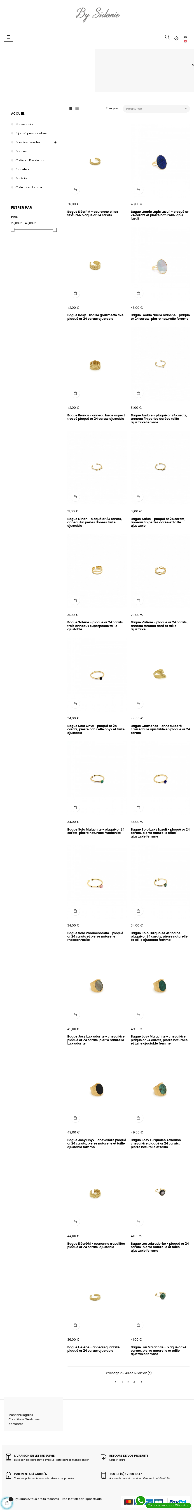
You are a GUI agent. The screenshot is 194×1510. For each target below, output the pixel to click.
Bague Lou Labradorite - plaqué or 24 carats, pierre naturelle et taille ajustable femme (160, 1247)
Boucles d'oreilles (28, 142)
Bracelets (22, 169)
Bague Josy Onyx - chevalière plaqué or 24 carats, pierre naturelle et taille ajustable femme (96, 1144)
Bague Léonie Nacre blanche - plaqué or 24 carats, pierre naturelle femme (160, 317)
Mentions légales (21, 1415)
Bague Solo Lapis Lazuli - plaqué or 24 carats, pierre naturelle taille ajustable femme (160, 833)
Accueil (17, 113)
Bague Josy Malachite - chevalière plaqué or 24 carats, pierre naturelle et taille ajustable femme (159, 1040)
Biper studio (93, 1499)
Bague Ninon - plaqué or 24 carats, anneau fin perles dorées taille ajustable (94, 523)
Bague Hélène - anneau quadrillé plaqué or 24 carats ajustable (93, 1349)
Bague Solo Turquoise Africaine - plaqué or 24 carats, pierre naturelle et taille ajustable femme (159, 937)
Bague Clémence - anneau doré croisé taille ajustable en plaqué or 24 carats (160, 729)
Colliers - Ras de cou (30, 160)
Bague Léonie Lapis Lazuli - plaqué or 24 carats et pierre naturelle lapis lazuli (160, 215)
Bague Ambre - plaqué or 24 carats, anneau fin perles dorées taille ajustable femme (159, 419)
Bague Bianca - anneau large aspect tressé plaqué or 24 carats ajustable (96, 417)
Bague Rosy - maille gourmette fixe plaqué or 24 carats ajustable (95, 317)
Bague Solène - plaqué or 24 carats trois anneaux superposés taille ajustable (95, 626)
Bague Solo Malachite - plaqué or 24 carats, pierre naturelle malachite (95, 831)
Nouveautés (24, 124)
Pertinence (158, 109)
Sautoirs (22, 178)
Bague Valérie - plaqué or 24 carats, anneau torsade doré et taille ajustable (159, 626)
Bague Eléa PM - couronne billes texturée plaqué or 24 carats (92, 213)
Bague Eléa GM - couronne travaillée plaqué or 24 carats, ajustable (96, 1245)
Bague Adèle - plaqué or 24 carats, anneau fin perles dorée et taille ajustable (158, 523)
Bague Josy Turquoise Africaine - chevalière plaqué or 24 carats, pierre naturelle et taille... (157, 1144)
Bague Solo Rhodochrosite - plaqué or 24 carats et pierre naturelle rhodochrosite (95, 937)
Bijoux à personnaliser (31, 133)
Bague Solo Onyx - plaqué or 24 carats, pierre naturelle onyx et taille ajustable (96, 729)
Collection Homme (29, 187)
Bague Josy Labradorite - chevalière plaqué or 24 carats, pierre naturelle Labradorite (96, 1040)
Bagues (21, 151)
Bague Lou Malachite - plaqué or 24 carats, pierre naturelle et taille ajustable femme (158, 1351)
